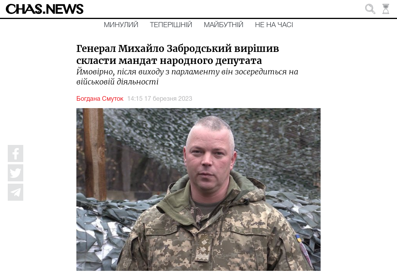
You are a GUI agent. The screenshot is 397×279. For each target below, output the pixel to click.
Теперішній (171, 25)
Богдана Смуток (99, 99)
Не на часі (274, 25)
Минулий (121, 25)
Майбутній (223, 25)
